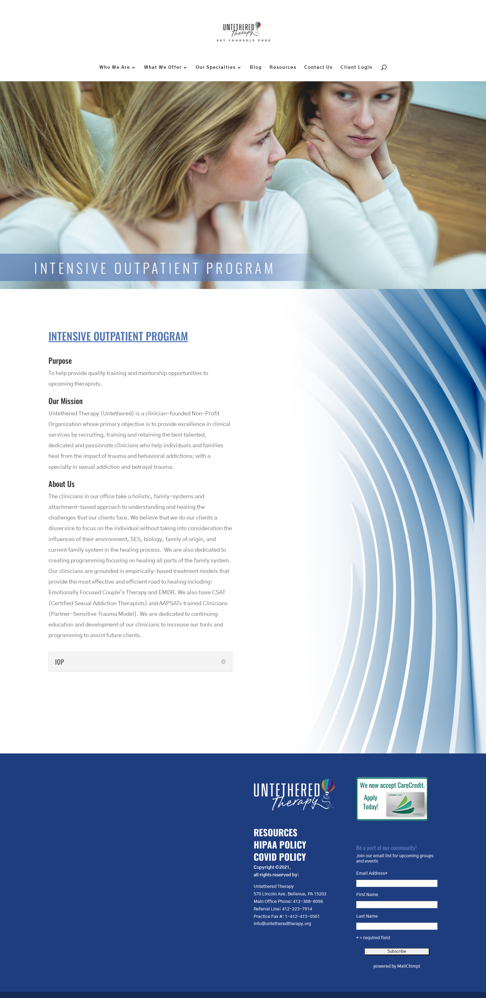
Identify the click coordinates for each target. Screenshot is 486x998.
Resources (283, 67)
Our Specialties (216, 67)
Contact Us (318, 67)
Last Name (367, 916)
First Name (367, 895)
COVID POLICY (280, 856)
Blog (256, 67)
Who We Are (114, 67)
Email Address (371, 873)
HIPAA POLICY (280, 844)
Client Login (356, 67)
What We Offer (163, 67)
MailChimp (408, 966)
